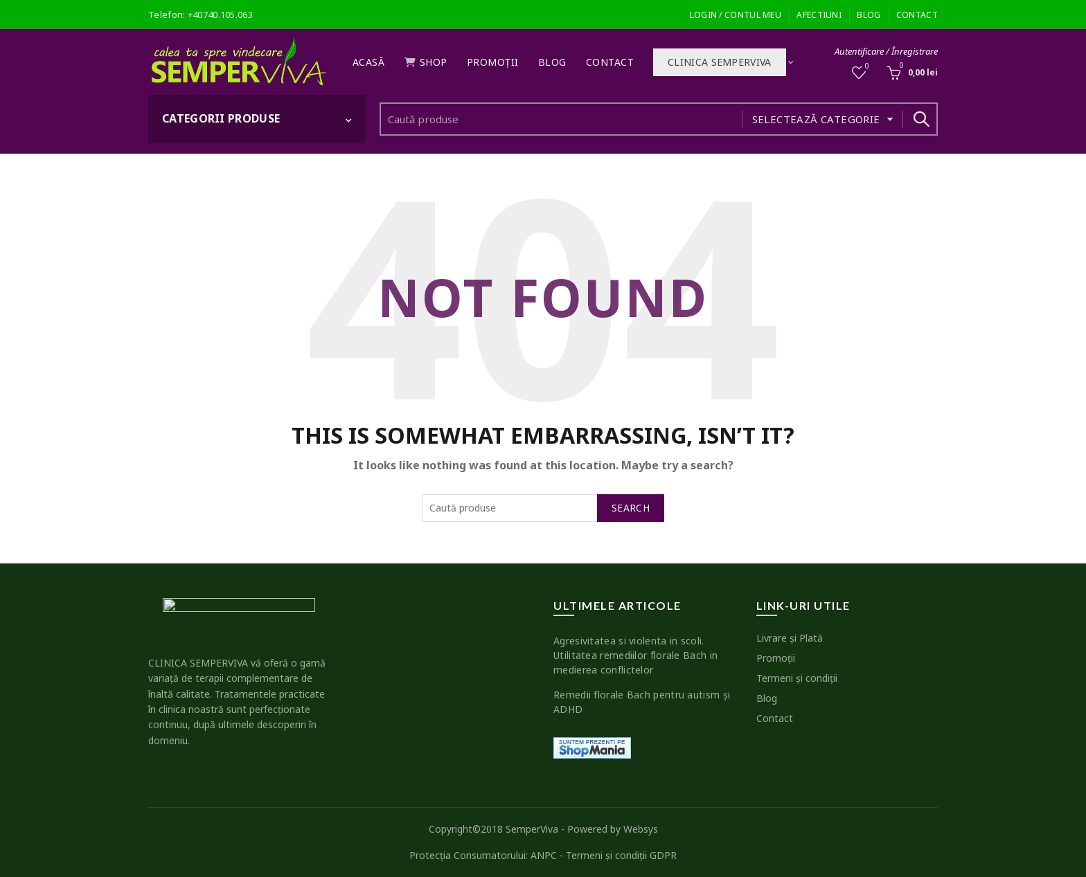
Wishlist (866, 66)
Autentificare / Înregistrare (886, 51)
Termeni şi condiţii (796, 678)
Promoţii (493, 62)
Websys (640, 828)
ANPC (544, 855)
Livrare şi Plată (789, 637)
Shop (425, 62)
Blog (868, 15)
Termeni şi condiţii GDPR (621, 855)
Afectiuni (819, 15)
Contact (917, 15)
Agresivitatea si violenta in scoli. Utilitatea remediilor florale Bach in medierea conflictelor (635, 655)
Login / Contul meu (735, 15)
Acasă (369, 62)
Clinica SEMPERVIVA (719, 62)
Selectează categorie (816, 119)
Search (920, 119)
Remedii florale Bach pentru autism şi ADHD (641, 702)
